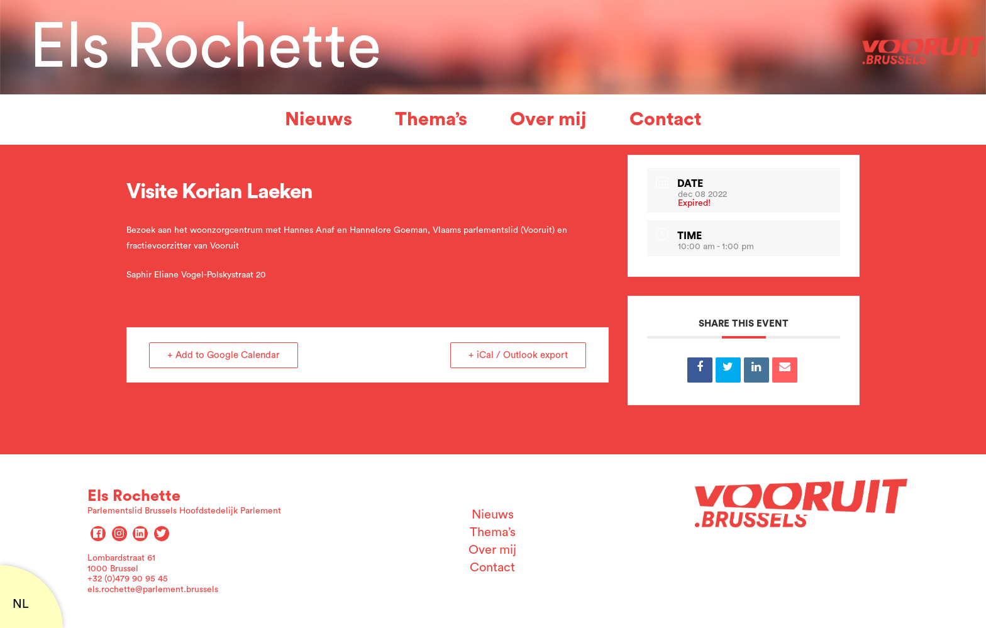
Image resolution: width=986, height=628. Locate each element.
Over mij (548, 119)
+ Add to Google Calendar (223, 355)
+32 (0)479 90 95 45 (127, 579)
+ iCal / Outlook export (518, 355)
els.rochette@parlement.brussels (152, 589)
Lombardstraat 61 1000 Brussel (121, 563)
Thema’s (431, 119)
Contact (665, 119)
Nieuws (318, 119)
